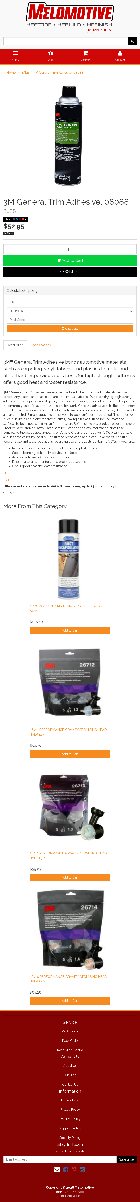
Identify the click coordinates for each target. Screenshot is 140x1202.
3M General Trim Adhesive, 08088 (58, 72)
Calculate (70, 328)
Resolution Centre (70, 1050)
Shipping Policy (70, 1128)
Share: (15, 219)
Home (11, 72)
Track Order (70, 1040)
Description (15, 345)
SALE (25, 72)
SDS (6, 473)
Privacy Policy (70, 1109)
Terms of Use (70, 1100)
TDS (6, 479)
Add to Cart (70, 260)
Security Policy (70, 1138)
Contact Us (70, 1084)
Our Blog (70, 1075)
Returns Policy (70, 1119)
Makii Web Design (70, 1195)
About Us (70, 1065)
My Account (70, 1031)
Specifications (41, 345)
